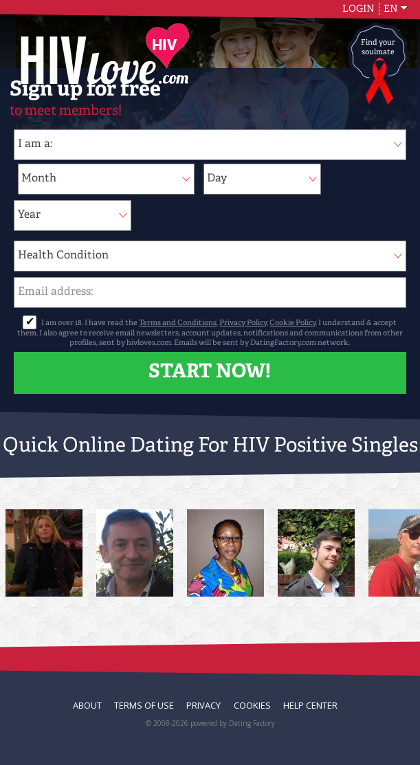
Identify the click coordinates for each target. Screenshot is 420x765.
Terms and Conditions (178, 323)
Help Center (310, 705)
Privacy (203, 705)
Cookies (252, 705)
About (87, 705)
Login (358, 9)
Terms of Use (144, 705)
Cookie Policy (292, 323)
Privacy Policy (243, 323)
